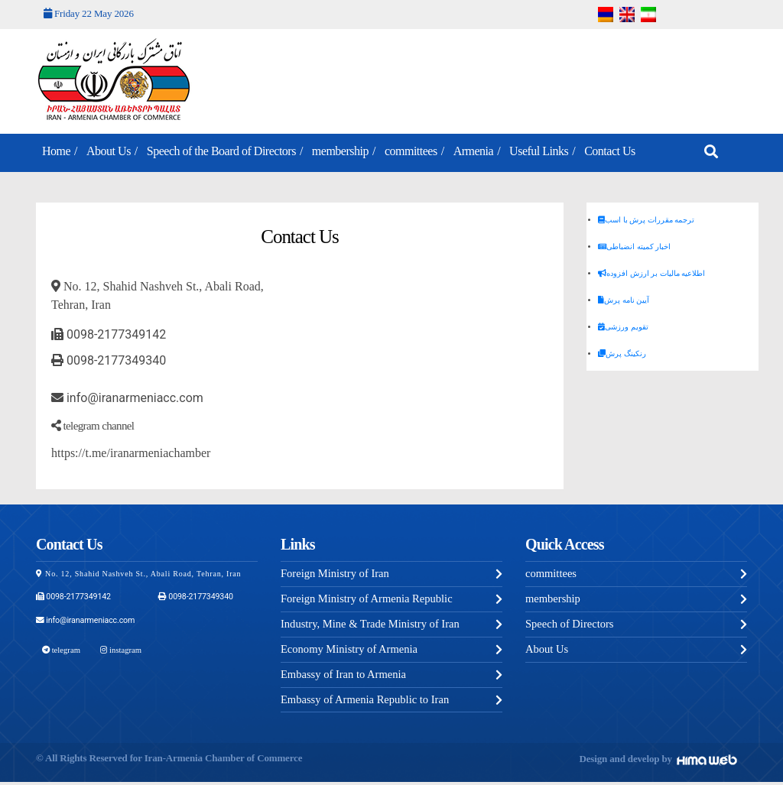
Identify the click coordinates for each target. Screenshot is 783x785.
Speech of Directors (570, 625)
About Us (108, 150)
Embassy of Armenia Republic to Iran (367, 702)
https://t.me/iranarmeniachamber (130, 452)
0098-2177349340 (108, 360)
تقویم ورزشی (623, 327)
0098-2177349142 (108, 334)
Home (56, 150)
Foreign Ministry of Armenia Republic (369, 600)
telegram (60, 648)
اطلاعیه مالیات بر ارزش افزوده (651, 273)
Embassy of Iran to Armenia (345, 676)
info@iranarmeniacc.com (127, 398)
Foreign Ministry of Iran (336, 574)
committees (411, 150)
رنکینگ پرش (622, 353)
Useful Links (538, 150)
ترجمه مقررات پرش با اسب (646, 220)
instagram (118, 648)
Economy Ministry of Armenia (351, 651)
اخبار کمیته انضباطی (634, 246)
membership (340, 150)
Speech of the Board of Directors (221, 150)
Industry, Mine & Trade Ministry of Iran (373, 625)
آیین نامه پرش (623, 300)
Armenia (473, 150)
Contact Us (609, 150)
